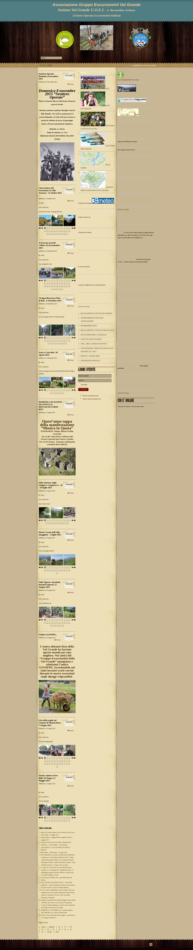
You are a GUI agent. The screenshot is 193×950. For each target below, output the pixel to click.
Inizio (43, 927)
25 (42, 932)
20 (48, 929)
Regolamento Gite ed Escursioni (96, 313)
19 (42, 929)
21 (54, 929)
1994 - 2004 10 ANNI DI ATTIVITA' (94, 344)
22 (59, 929)
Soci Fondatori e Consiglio (94, 335)
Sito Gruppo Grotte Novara (126, 150)
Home (83, 73)
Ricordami (84, 385)
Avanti (49, 932)
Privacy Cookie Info (90, 356)
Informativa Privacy (90, 361)
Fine (57, 932)
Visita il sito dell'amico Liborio (127, 141)
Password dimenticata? (90, 396)
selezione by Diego (83, 306)
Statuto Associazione (91, 339)
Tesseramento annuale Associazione (92, 319)
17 (65, 927)
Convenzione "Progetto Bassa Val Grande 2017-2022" (97, 349)
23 (65, 929)
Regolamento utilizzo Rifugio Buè (97, 330)
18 (71, 927)
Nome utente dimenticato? (91, 399)
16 (59, 927)
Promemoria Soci (89, 326)
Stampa (71, 84)
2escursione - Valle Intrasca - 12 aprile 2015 (54, 852)
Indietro (52, 927)
